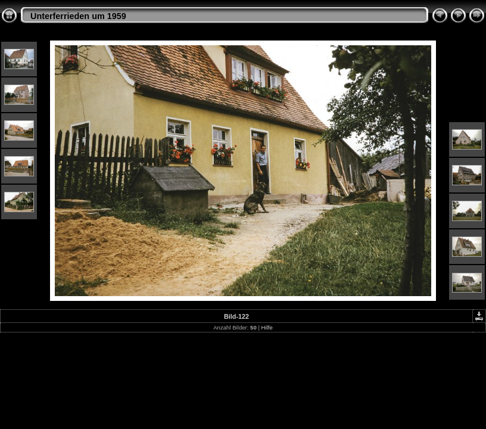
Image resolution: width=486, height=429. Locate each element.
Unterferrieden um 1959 (78, 16)
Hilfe (267, 327)
